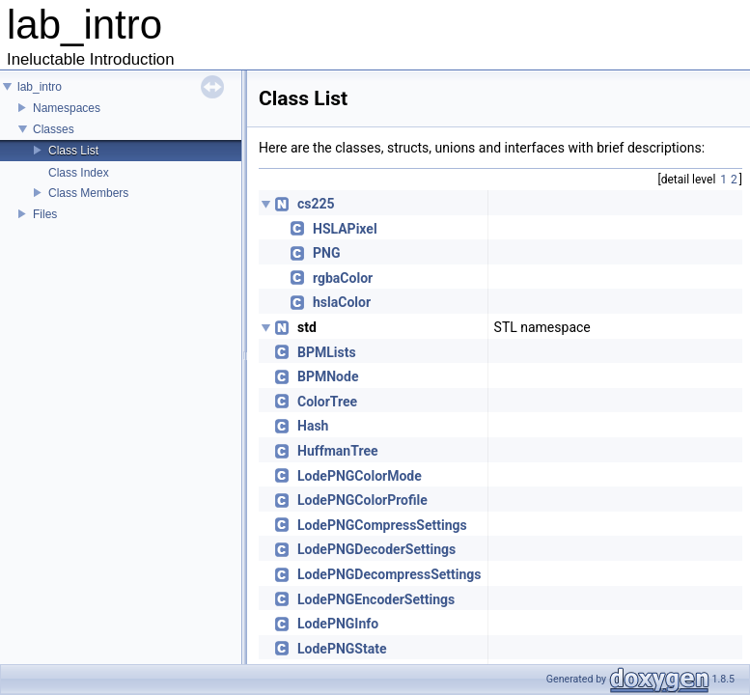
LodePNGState (342, 648)
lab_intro (39, 87)
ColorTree (327, 401)
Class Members (88, 193)
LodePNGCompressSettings (382, 525)
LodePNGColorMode (359, 476)
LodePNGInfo (337, 623)
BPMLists (326, 352)
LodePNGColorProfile (362, 500)
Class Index (78, 173)
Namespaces (66, 108)
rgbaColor (343, 278)
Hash (312, 425)
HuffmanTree (337, 451)
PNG (326, 253)
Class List (73, 150)
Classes (53, 129)
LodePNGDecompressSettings (389, 574)
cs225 (316, 203)
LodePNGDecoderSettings (376, 549)
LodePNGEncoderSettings (376, 599)
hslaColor (342, 302)
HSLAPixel (345, 228)
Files (45, 214)
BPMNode (327, 376)
